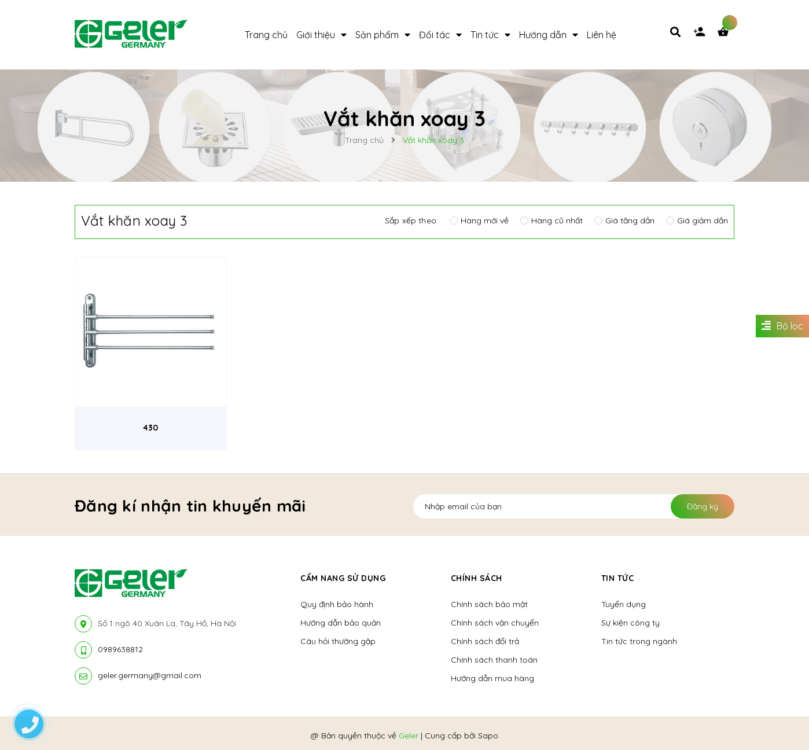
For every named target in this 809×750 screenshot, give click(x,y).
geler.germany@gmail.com (149, 675)
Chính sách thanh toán (494, 660)
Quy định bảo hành (336, 604)
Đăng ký (702, 506)
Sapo (488, 735)
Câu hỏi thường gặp (338, 641)
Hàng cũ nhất (551, 220)
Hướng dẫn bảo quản (340, 622)
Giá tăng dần (624, 220)
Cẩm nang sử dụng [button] (342, 578)
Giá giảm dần (697, 220)
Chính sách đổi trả (485, 641)
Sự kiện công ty (630, 622)
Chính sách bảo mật (489, 604)
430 (150, 427)
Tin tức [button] (617, 578)
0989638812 (120, 649)
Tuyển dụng (623, 604)
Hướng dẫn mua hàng (492, 678)
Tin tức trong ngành (639, 641)
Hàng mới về (479, 220)
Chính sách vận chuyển (495, 622)
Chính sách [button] (476, 578)
